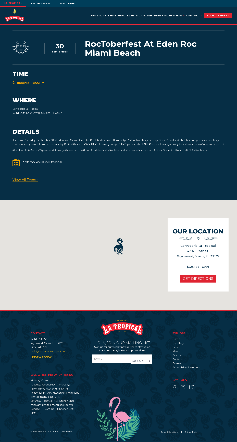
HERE (94, 145)
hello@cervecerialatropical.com (49, 352)
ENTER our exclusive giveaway (160, 145)
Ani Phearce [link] (75, 145)
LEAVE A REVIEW (41, 358)
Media (179, 15)
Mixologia (74, 3)
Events (132, 15)
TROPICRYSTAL (45, 3)
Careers (176, 364)
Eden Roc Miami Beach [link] (71, 141)
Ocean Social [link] (166, 141)
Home (176, 340)
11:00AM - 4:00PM (30, 83)
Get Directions (195, 280)
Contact (194, 15)
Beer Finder (163, 15)
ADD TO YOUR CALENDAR (42, 164)
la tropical (14, 3)
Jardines (146, 15)
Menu (122, 15)
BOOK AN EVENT (217, 15)
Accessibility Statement (186, 368)
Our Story (98, 15)
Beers (112, 15)
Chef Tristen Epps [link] (190, 141)
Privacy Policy (191, 433)
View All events (25, 181)
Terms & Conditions (170, 433)
